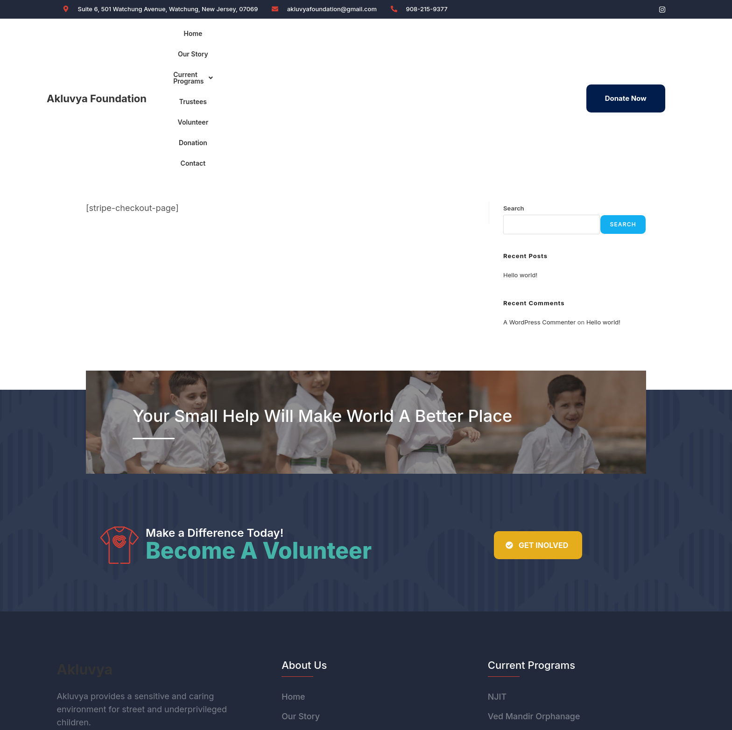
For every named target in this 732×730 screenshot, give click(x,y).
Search (513, 86)
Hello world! (520, 152)
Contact (507, 37)
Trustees (380, 37)
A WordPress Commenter (539, 200)
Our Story (258, 37)
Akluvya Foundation (97, 37)
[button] (319, 37)
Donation (466, 37)
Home (219, 37)
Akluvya (85, 547)
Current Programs (319, 37)
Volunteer (423, 37)
